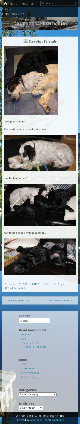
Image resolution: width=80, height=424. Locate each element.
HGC (36, 284)
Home (13, 3)
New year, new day (16, 300)
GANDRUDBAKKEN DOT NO (40, 23)
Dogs (61, 284)
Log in (24, 363)
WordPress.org (29, 377)
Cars (8, 8)
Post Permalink (17, 288)
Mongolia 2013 (14, 14)
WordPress (36, 419)
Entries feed (28, 368)
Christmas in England (62, 300)
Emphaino (58, 419)
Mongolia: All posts (35, 346)
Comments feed (30, 372)
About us (28, 3)
